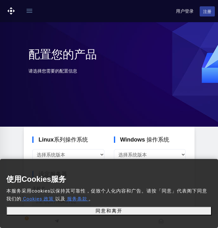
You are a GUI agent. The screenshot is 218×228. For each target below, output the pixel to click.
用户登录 (185, 11)
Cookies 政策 (38, 199)
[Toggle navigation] (29, 11)
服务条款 (77, 199)
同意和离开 (109, 211)
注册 (207, 11)
